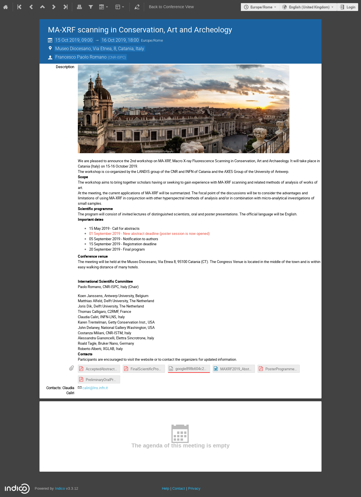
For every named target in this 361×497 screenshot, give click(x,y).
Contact (178, 488)
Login (351, 7)
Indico (60, 488)
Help (165, 488)
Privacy (194, 488)
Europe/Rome (261, 7)
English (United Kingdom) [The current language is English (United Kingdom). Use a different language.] (309, 7)
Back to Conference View (171, 7)
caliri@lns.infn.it (95, 388)
